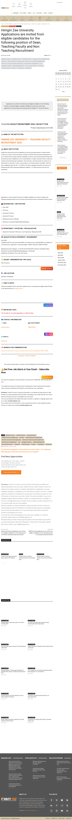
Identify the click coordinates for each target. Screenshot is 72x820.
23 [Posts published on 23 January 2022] (56, 87)
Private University (6, 68)
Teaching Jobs (20, 68)
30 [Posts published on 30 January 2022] (56, 89)
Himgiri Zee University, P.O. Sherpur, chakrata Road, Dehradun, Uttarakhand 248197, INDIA (24, 351)
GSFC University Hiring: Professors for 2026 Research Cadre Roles (63, 778)
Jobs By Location (47, 268)
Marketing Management (18, 65)
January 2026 (61, 260)
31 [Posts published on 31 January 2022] (58, 89)
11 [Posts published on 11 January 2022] (61, 81)
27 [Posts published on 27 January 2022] (65, 87)
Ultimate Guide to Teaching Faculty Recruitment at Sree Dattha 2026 (27, 558)
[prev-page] (2, 563)
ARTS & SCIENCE (8, 24)
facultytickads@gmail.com (31, 810)
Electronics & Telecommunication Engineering (12, 63)
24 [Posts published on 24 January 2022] (58, 87)
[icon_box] (13, 5)
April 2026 (60, 255)
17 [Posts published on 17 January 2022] (58, 84)
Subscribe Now (47, 377)
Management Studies (6, 65)
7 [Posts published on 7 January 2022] (67, 79)
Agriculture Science (6, 59)
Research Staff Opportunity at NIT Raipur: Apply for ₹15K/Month (63, 183)
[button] (59, 2)
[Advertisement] (27, 88)
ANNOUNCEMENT (60, 195)
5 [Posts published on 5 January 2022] (63, 79)
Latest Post (48, 305)
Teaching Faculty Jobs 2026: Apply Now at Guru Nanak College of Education (12, 696)
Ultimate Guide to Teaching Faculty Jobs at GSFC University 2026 (44, 558)
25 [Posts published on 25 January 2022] (61, 87)
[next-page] (5, 563)
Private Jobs (40, 65)
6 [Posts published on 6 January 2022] (65, 79)
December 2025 (62, 262)
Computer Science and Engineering (41, 59)
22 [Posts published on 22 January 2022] (69, 84)
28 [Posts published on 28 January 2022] (67, 87)
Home (2, 24)
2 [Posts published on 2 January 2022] (56, 79)
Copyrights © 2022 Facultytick (27, 356)
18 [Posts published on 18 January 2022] (61, 84)
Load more (63, 157)
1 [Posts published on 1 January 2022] (69, 76)
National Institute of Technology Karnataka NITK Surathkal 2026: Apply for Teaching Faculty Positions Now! (13, 672)
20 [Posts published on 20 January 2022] (65, 84)
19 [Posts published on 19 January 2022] (63, 84)
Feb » (63, 91)
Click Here (4, 341)
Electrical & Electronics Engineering (16, 61)
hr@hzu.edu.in (18, 288)
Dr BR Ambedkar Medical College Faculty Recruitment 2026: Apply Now (15, 785)
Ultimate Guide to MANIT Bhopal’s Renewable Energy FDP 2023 (62, 199)
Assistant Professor (16, 59)
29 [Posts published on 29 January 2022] (69, 87)
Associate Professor (27, 59)
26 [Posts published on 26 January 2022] (63, 87)
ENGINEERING (12, 26)
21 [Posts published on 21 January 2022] (67, 84)
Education (4, 61)
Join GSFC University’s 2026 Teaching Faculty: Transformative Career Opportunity (63, 770)
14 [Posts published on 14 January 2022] (67, 81)
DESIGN (21, 554)
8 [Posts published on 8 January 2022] (69, 79)
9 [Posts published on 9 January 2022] (56, 81)
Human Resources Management (31, 63)
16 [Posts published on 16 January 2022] (56, 84)
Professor (13, 68)
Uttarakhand (28, 68)
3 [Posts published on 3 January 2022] (58, 79)
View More (48, 334)
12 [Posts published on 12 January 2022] (63, 81)
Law (41, 63)
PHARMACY (18, 26)
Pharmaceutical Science (31, 65)
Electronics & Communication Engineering (34, 61)
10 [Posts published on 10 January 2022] (58, 81)
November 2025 (62, 265)
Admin (45, 55)
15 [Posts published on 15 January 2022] (69, 81)
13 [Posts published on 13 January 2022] (65, 81)
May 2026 (60, 252)
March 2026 (61, 257)
